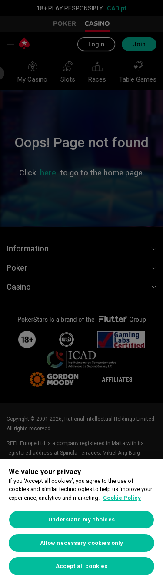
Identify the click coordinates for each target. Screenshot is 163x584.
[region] (81, 521)
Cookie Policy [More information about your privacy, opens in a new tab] (122, 498)
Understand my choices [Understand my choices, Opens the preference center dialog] (81, 519)
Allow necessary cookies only (81, 543)
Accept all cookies (81, 566)
